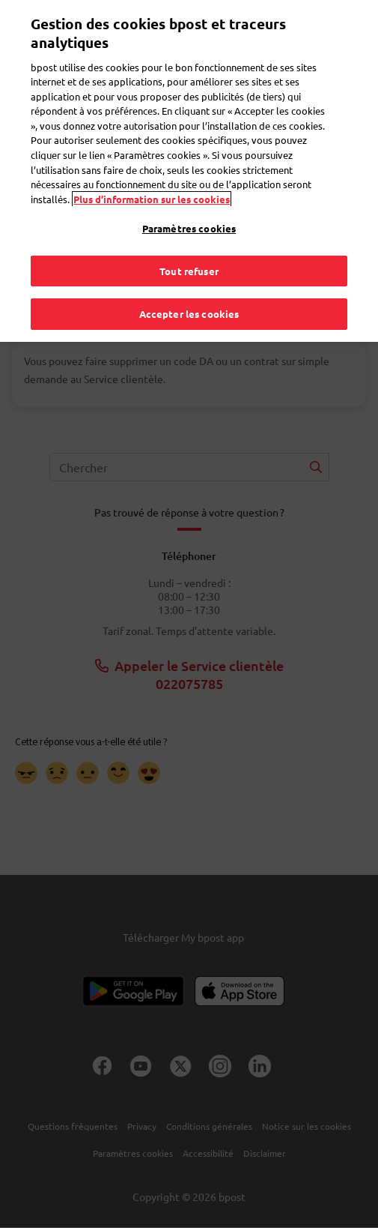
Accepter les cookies (189, 295)
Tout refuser (189, 252)
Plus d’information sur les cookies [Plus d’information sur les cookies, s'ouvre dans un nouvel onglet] (151, 180)
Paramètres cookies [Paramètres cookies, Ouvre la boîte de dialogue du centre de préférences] (189, 210)
